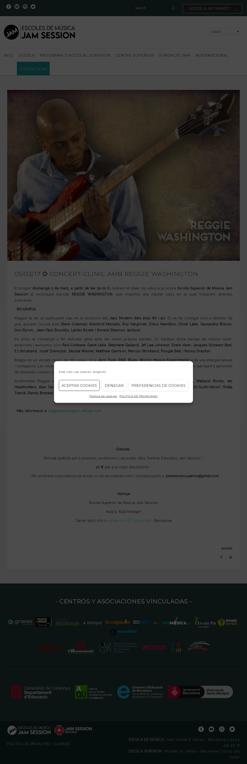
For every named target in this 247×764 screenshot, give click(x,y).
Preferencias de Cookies (158, 385)
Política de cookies (103, 396)
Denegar (114, 385)
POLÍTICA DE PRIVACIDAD (138, 396)
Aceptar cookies (79, 385)
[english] (99, 372)
